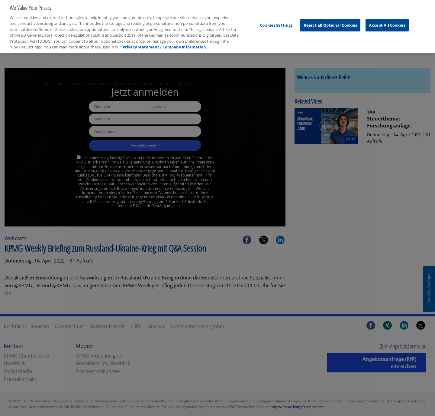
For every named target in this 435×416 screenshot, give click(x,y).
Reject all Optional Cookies (330, 22)
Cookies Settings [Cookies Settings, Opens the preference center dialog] (276, 22)
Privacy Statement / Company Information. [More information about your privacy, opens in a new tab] (165, 44)
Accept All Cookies (387, 22)
